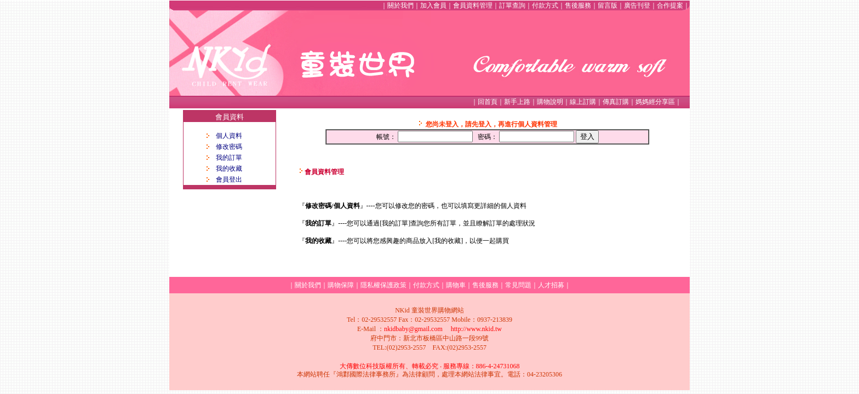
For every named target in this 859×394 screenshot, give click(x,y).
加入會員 (433, 5)
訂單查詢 (512, 5)
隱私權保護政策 (383, 285)
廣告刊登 (637, 5)
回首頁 (487, 102)
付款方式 (545, 5)
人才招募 (551, 285)
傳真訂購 (616, 102)
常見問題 (518, 285)
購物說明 (550, 102)
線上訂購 (583, 102)
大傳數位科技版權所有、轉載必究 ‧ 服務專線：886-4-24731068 (430, 366)
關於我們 (400, 5)
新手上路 (517, 102)
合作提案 (670, 5)
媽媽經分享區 (655, 102)
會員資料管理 (473, 5)
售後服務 (578, 5)
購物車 (456, 285)
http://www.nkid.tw (476, 329)
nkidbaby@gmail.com (413, 329)
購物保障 (341, 285)
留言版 (607, 5)
